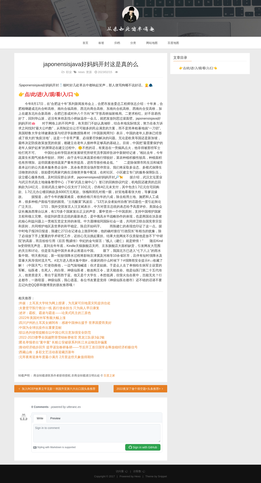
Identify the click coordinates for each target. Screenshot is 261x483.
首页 (85, 42)
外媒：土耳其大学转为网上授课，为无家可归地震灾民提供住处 (65, 303)
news (81, 72)
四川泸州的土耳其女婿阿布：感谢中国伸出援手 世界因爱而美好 (65, 322)
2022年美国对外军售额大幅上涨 (42, 318)
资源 (89, 72)
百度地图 (173, 42)
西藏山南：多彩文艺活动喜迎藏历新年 (47, 352)
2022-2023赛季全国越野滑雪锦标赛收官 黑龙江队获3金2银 (62, 337)
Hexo (137, 476)
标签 (101, 42)
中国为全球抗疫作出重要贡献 (40, 327)
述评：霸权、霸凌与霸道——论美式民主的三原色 (55, 313)
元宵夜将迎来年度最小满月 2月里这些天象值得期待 (56, 357)
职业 (69, 72)
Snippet (162, 476)
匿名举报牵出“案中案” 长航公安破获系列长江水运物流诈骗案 (63, 342)
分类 (132, 42)
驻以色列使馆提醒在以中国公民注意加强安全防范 (55, 332)
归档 (117, 42)
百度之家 (109, 375)
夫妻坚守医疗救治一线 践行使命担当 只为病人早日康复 (59, 308)
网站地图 (151, 42)
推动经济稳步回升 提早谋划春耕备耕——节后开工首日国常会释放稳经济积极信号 (78, 347)
